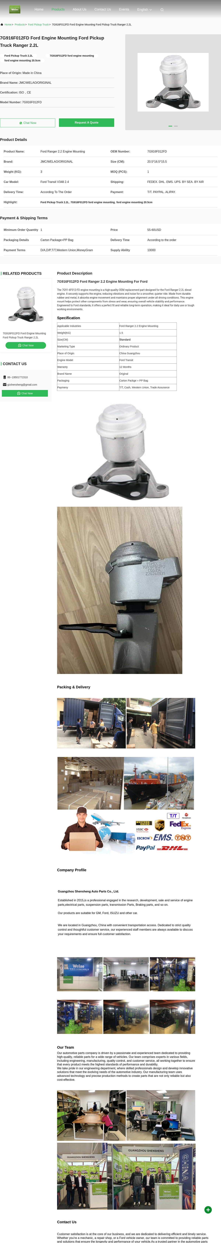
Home (39, 9)
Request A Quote (87, 122)
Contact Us (102, 9)
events (124, 9)
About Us (79, 9)
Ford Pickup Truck (38, 24)
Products (58, 9)
